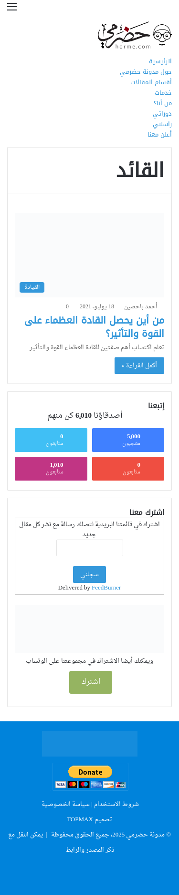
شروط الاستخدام (116, 804)
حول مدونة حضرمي (146, 72)
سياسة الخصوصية (65, 804)
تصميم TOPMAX (89, 820)
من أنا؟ (163, 103)
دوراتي (162, 113)
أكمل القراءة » (140, 366)
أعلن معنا (159, 134)
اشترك (91, 682)
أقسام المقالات (151, 82)
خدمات (163, 92)
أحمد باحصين (140, 307)
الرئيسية (160, 61)
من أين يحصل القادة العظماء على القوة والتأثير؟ (94, 327)
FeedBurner (106, 588)
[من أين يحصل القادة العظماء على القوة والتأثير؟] (89, 255)
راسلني (162, 124)
